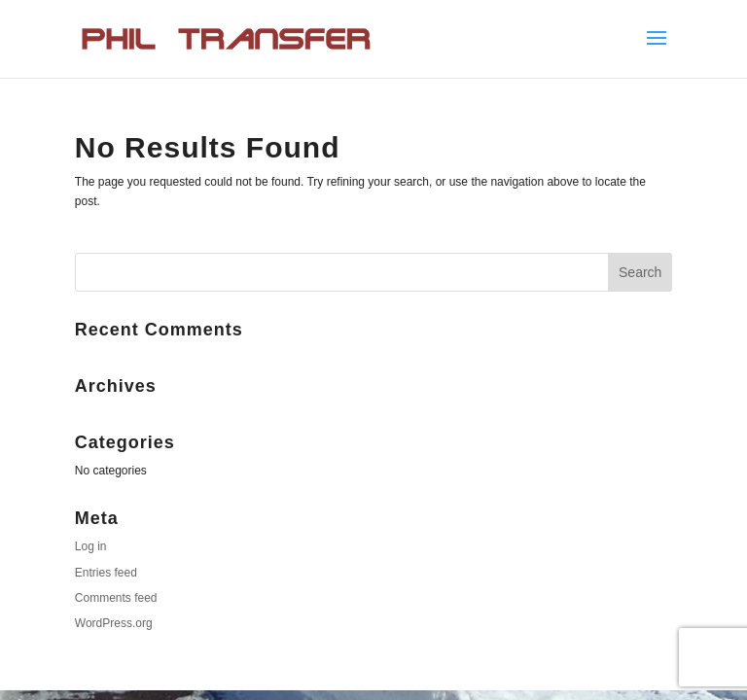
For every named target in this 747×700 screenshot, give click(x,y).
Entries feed (106, 572)
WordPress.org (114, 623)
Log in (91, 546)
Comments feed (116, 598)
